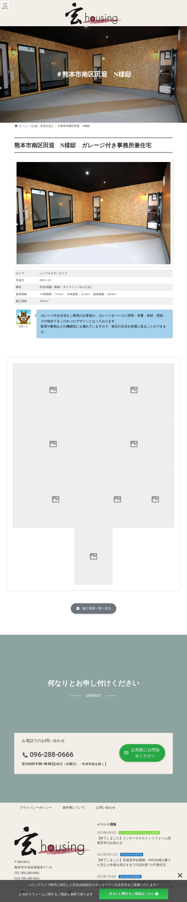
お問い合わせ (105, 808)
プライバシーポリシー (36, 808)
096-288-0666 (51, 755)
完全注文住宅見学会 (131, 854)
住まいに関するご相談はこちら (133, 894)
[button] (93, 608)
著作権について (73, 808)
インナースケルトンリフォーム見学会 (139, 832)
